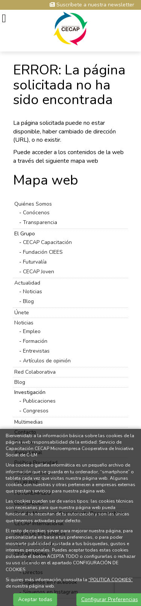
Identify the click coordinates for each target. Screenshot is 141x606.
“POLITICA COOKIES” (110, 580)
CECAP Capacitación (47, 242)
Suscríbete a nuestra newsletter (92, 4)
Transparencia (40, 222)
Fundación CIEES (43, 252)
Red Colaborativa (35, 372)
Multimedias (28, 422)
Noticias (32, 291)
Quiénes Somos (33, 204)
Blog (28, 301)
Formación (35, 341)
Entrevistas (36, 351)
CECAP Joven (38, 271)
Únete (21, 312)
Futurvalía (35, 261)
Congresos (36, 410)
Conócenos (36, 212)
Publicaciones (39, 401)
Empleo (32, 331)
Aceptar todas (35, 599)
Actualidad (27, 282)
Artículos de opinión (47, 360)
